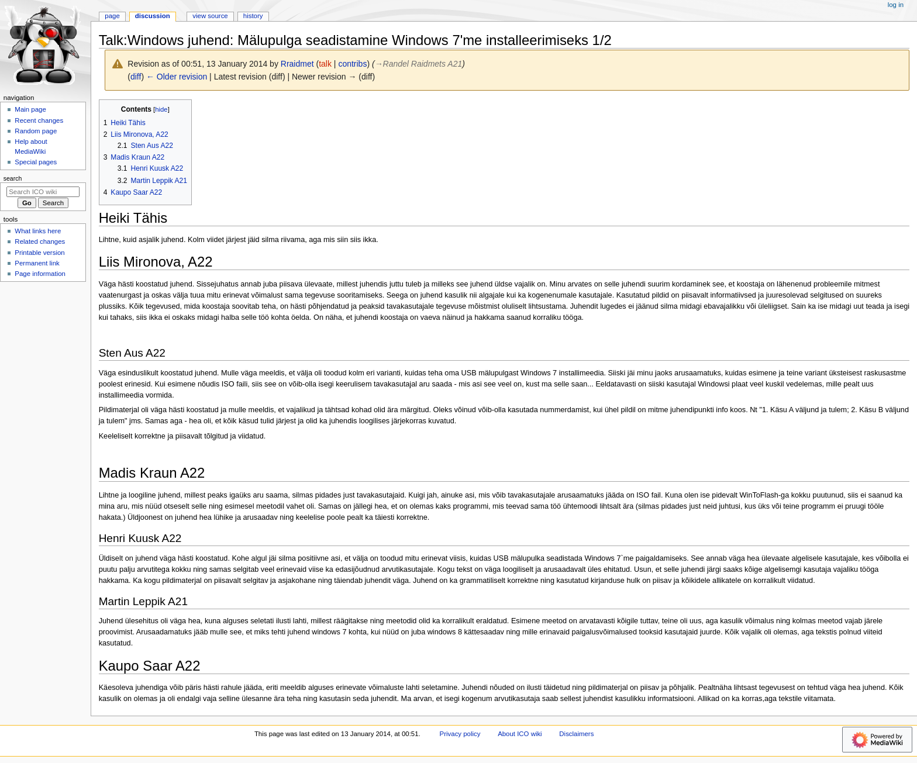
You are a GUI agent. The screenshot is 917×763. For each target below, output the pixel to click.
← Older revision (176, 76)
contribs (352, 63)
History (253, 15)
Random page (36, 130)
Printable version (39, 252)
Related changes (40, 241)
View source (209, 15)
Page (112, 15)
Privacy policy (460, 733)
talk (325, 63)
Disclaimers (576, 733)
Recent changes (39, 120)
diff (135, 76)
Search (13, 178)
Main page (30, 109)
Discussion (152, 15)
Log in (896, 4)
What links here (38, 230)
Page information (40, 273)
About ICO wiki (520, 733)
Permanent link (37, 263)
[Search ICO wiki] (43, 192)
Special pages (36, 161)
